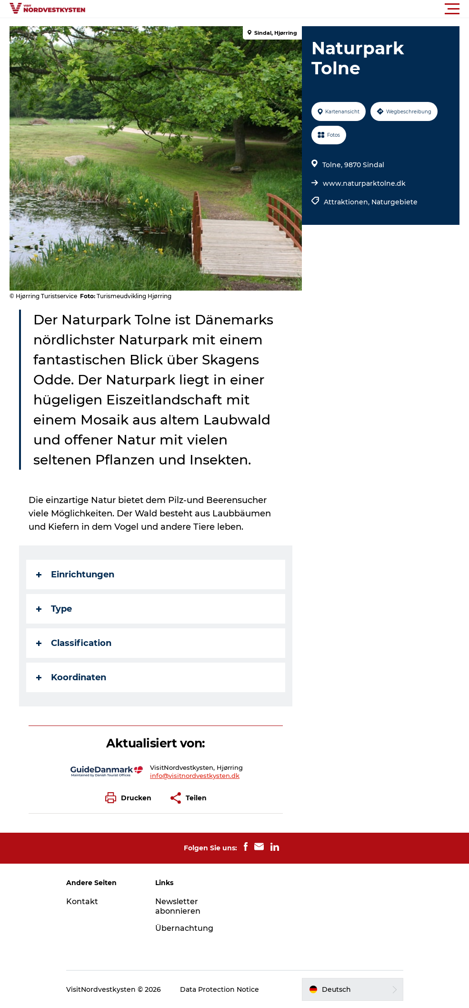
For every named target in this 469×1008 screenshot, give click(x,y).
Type (54, 609)
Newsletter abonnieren (177, 906)
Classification (73, 643)
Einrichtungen (75, 574)
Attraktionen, (347, 202)
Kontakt (82, 901)
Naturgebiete (394, 202)
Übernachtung (184, 928)
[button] (277, 9)
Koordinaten (71, 677)
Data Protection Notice (219, 989)
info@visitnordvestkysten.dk (194, 775)
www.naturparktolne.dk (364, 183)
